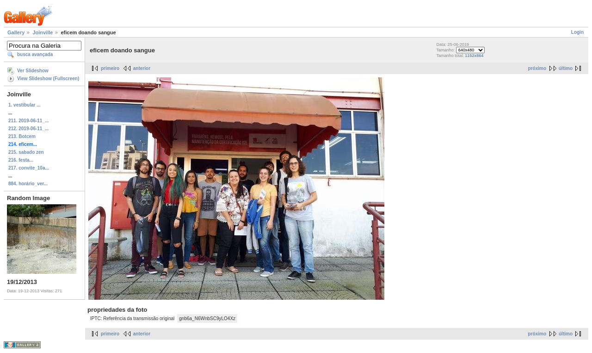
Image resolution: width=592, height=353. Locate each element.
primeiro (110, 68)
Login (577, 32)
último (566, 68)
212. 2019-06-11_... (28, 128)
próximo (537, 68)
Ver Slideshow (33, 70)
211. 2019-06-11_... (28, 120)
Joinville (42, 32)
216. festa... (20, 160)
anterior (141, 68)
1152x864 (474, 55)
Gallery (16, 32)
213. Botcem (22, 136)
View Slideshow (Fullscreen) (48, 78)
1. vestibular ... (24, 104)
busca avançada (35, 54)
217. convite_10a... (28, 167)
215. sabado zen (26, 152)
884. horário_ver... (28, 183)
